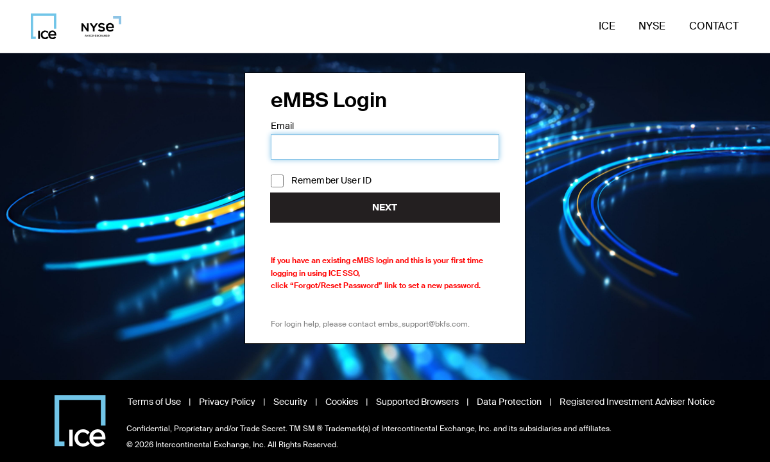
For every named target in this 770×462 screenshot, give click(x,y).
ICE (607, 26)
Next (384, 207)
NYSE (651, 26)
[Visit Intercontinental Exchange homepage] (80, 421)
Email (283, 126)
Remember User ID (331, 180)
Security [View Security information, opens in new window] (290, 401)
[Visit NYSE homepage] (96, 26)
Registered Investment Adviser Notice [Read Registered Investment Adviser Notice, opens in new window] (637, 401)
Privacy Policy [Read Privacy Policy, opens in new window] (227, 401)
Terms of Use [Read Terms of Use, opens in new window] (154, 401)
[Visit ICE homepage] (43, 26)
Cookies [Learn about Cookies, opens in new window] (341, 401)
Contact (714, 26)
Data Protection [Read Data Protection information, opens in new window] (509, 401)
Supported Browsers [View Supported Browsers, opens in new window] (417, 401)
